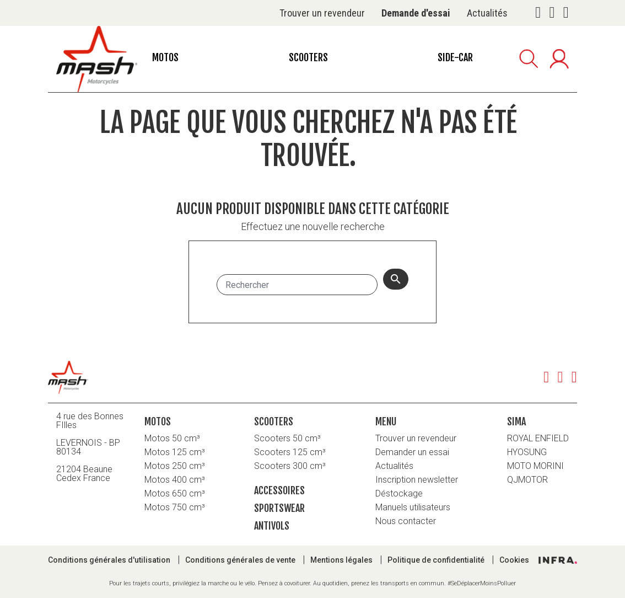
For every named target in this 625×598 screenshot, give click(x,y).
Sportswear (279, 508)
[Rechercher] (297, 284)
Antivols (271, 526)
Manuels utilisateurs (412, 507)
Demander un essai (412, 452)
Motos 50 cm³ (172, 438)
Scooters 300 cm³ (290, 466)
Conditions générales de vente (241, 560)
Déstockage (399, 493)
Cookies (514, 560)
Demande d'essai (415, 13)
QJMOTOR (527, 479)
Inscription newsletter (416, 479)
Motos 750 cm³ (174, 507)
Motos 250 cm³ (174, 466)
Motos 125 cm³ (174, 452)
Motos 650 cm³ (174, 493)
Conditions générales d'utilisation (110, 560)
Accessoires (279, 490)
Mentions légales (342, 560)
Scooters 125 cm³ (290, 452)
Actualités (487, 13)
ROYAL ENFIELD (538, 438)
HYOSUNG (527, 452)
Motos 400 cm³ (174, 479)
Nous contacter (405, 521)
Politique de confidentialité (436, 560)
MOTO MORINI (535, 466)
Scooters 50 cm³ (287, 438)
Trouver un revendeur (322, 13)
